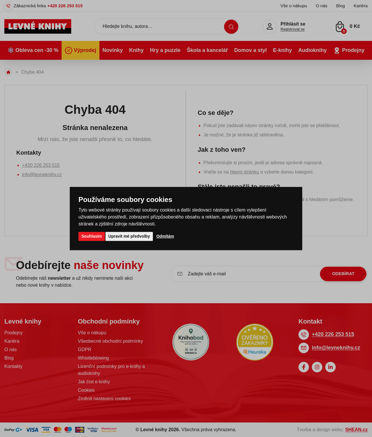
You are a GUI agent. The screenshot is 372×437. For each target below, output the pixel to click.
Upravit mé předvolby (129, 236)
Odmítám (165, 236)
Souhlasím (91, 236)
